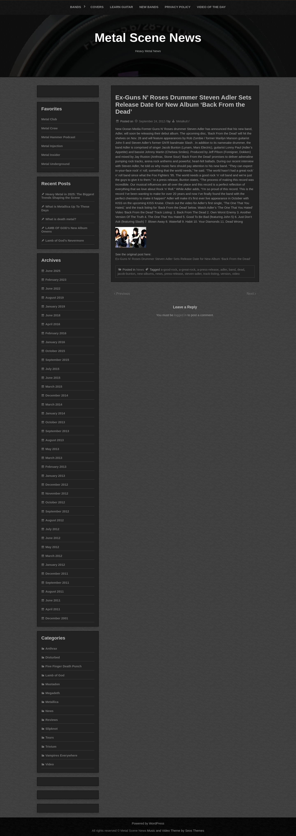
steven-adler (193, 273)
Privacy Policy (177, 7)
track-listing (211, 273)
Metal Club (49, 119)
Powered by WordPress (148, 823)
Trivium (50, 746)
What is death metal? (60, 219)
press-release (173, 273)
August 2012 (54, 520)
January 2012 (55, 564)
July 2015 (52, 369)
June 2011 (52, 600)
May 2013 (52, 449)
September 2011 (57, 582)
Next (251, 293)
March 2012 (53, 556)
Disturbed (52, 657)
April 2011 (52, 609)
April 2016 (52, 324)
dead (240, 269)
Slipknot (51, 728)
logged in (180, 315)
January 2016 (55, 342)
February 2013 (55, 466)
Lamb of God (55, 675)
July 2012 (52, 529)
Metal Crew (49, 128)
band (232, 269)
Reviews (51, 719)
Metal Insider (50, 155)
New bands (148, 7)
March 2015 (53, 386)
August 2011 (54, 591)
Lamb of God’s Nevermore (64, 240)
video (236, 273)
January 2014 (55, 413)
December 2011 (56, 573)
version (225, 273)
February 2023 (55, 279)
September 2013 (57, 431)
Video (49, 764)
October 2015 (55, 351)
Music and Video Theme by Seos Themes (175, 830)
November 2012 (56, 493)
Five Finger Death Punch (63, 666)
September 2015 (57, 359)
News (140, 269)
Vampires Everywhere (61, 755)
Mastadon (52, 684)
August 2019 (54, 297)
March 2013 (53, 458)
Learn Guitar (121, 7)
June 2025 (52, 270)
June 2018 (52, 315)
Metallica (51, 702)
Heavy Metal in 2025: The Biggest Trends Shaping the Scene (67, 195)
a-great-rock (187, 269)
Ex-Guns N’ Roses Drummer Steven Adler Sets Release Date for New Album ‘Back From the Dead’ (183, 259)
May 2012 (52, 547)
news (159, 273)
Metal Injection (52, 146)
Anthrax (51, 648)
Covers (96, 7)
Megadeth (52, 693)
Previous (123, 293)
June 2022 (52, 288)
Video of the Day (211, 7)
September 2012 (57, 511)
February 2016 (55, 333)
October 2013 (55, 422)
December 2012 (56, 484)
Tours (49, 737)
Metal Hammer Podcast (58, 137)
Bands (75, 7)
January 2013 (55, 475)
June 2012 (52, 538)
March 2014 (53, 404)
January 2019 (55, 306)
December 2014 (56, 395)
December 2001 (56, 618)
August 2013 (54, 440)
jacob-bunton (126, 273)
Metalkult (182, 121)
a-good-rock (169, 269)
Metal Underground (55, 164)
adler (223, 269)
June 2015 (52, 377)
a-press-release (208, 269)
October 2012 (55, 502)
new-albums (145, 273)
